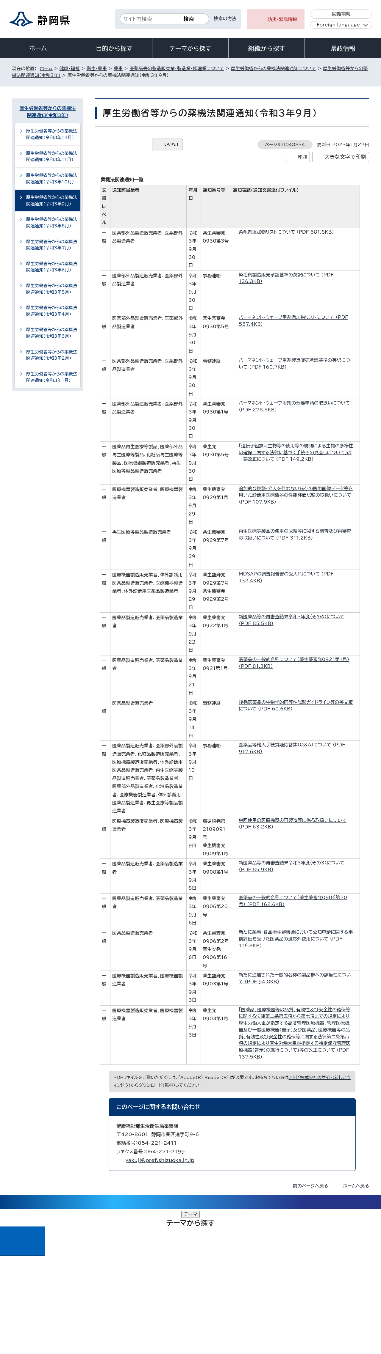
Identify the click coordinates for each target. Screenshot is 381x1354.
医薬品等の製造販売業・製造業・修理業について (176, 68)
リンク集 (299, 1303)
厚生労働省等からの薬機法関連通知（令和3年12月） (51, 134)
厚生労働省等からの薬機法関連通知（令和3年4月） (51, 310)
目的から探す (114, 48)
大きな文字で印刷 (345, 156)
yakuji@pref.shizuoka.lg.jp (159, 1160)
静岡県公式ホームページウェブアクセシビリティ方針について (210, 1303)
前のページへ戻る (310, 1186)
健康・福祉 (69, 68)
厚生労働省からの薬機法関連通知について (273, 68)
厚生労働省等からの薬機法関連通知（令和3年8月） (51, 222)
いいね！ (171, 144)
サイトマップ (341, 1303)
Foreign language (338, 25)
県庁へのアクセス (342, 1266)
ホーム (38, 48)
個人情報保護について (106, 1303)
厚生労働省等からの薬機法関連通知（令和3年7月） (51, 244)
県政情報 (342, 48)
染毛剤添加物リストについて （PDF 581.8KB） (289, 232)
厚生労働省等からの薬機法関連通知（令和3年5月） (51, 288)
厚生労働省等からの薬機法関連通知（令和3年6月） (51, 266)
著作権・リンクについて (40, 1303)
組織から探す (266, 48)
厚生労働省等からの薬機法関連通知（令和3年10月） (51, 178)
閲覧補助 (341, 14)
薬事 (118, 68)
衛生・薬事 (97, 68)
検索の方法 (225, 18)
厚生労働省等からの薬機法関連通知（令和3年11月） (51, 156)
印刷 (302, 157)
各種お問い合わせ (290, 1266)
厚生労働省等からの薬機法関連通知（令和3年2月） (51, 355)
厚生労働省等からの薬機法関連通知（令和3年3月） (51, 332)
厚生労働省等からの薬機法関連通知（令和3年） (48, 112)
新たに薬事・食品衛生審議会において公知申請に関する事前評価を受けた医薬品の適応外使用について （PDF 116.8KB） (296, 939)
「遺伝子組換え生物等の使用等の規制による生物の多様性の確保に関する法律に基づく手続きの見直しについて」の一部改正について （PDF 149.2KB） (296, 453)
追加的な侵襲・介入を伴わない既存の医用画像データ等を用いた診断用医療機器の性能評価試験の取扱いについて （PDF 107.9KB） (296, 495)
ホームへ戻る (356, 1186)
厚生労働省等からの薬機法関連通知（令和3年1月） (51, 377)
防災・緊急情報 (282, 19)
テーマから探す (190, 48)
